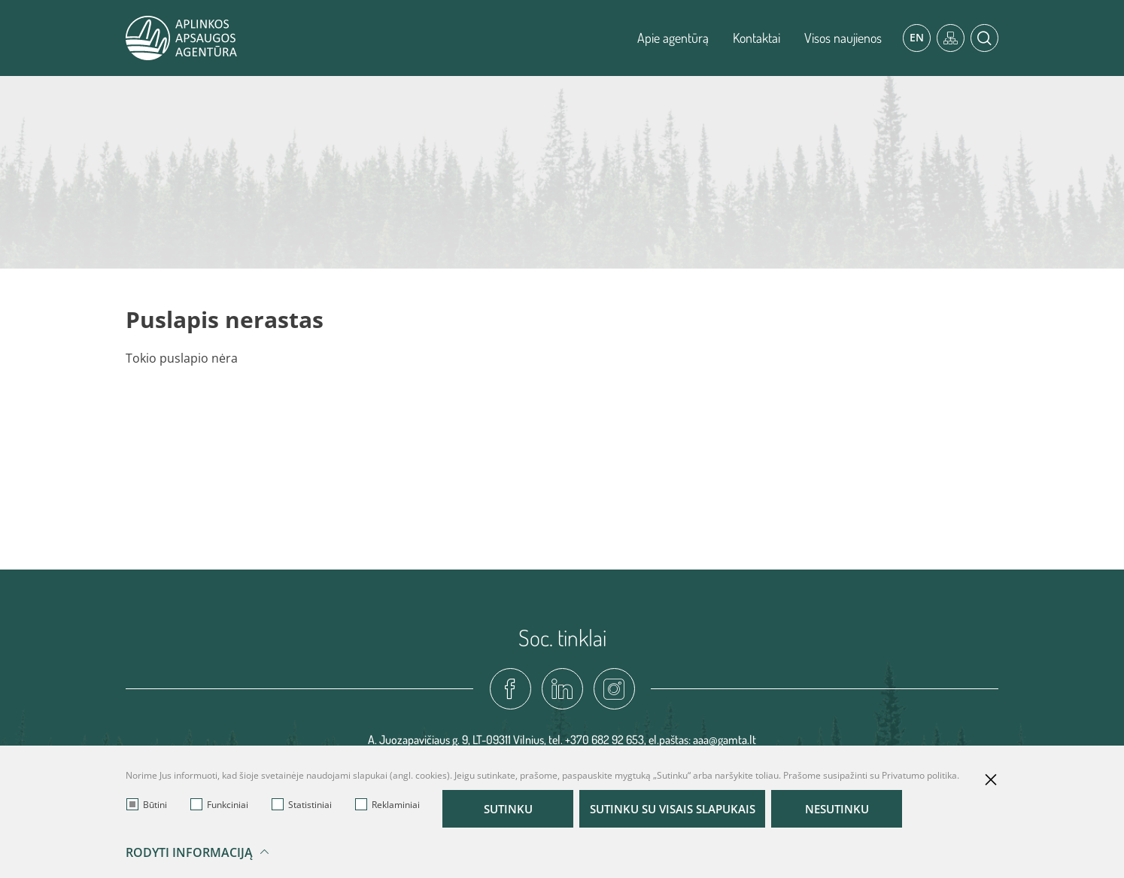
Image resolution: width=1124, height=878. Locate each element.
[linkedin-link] (562, 688)
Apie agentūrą (673, 37)
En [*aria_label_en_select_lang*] (917, 37)
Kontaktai (756, 37)
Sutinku (507, 809)
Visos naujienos (843, 37)
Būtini (146, 804)
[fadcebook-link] (510, 688)
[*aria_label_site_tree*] (951, 38)
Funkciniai (219, 804)
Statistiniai (302, 804)
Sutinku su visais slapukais (684, 809)
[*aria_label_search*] (984, 38)
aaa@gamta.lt (724, 739)
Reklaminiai (387, 804)
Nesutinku (861, 809)
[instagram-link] (614, 688)
